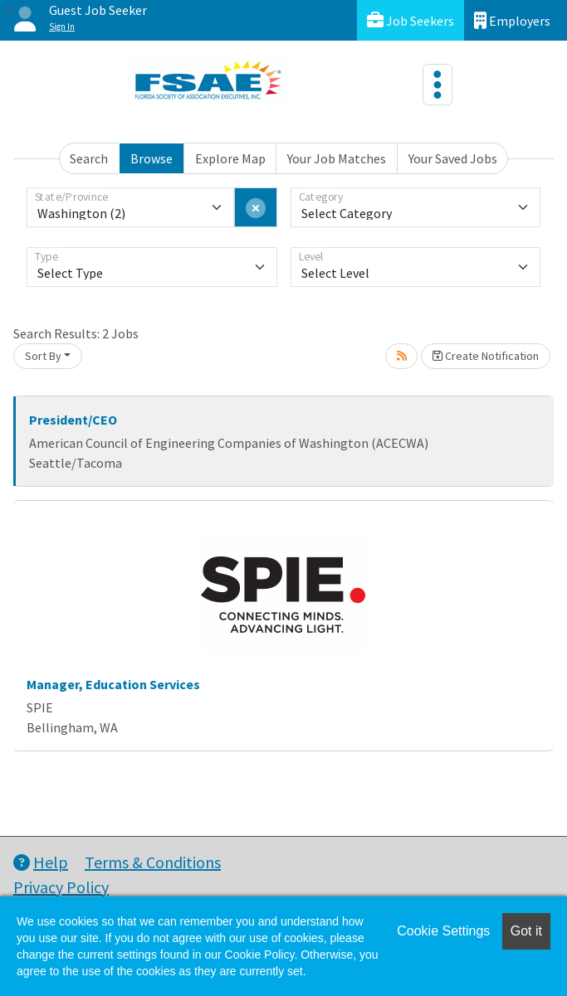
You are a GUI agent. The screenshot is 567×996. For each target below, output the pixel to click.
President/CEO (73, 419)
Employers (512, 20)
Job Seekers (410, 20)
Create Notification (486, 355)
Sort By (43, 355)
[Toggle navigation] (437, 84)
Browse (151, 158)
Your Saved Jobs (452, 158)
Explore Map (230, 158)
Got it (526, 931)
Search (89, 158)
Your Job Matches (336, 158)
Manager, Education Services (113, 684)
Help (40, 862)
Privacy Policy (61, 887)
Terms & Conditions (153, 862)
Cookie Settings (443, 931)
